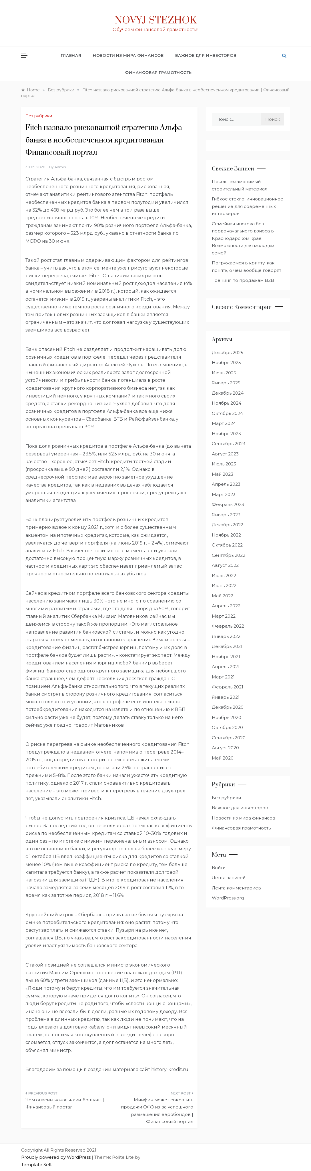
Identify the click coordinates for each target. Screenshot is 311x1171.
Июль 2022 (224, 575)
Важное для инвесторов (205, 55)
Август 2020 (225, 747)
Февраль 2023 (228, 504)
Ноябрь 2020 (226, 717)
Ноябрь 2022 (226, 535)
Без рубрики (38, 115)
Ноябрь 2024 (226, 403)
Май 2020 (223, 758)
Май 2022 (222, 595)
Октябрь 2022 (227, 545)
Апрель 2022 (226, 605)
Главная (71, 55)
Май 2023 (222, 474)
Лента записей (229, 877)
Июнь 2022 (224, 585)
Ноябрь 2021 (226, 656)
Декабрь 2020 (228, 707)
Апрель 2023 (226, 484)
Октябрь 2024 (227, 413)
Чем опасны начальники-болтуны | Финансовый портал (64, 1103)
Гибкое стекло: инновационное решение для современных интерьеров (247, 206)
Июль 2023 (224, 464)
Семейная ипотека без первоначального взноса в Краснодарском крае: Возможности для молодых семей (243, 238)
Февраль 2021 (227, 687)
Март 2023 (224, 494)
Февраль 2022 (228, 626)
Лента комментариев (236, 888)
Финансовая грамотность (158, 72)
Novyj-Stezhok (156, 20)
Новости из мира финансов (128, 55)
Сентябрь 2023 (228, 443)
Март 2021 (223, 677)
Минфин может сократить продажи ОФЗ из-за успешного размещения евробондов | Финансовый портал (157, 1110)
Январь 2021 (226, 697)
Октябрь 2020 (227, 727)
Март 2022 (224, 616)
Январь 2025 (226, 382)
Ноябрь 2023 (226, 433)
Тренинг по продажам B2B (243, 280)
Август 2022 (225, 565)
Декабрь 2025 (227, 352)
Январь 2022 (226, 636)
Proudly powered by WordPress (56, 1157)
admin (60, 167)
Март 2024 (224, 423)
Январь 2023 (226, 514)
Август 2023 (225, 454)
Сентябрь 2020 (229, 737)
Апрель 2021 (226, 666)
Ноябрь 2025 (226, 362)
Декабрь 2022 (227, 524)
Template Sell (36, 1164)
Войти (219, 867)
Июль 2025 (224, 372)
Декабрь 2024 (228, 393)
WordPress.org (228, 898)
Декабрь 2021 (227, 646)
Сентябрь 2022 (228, 555)
